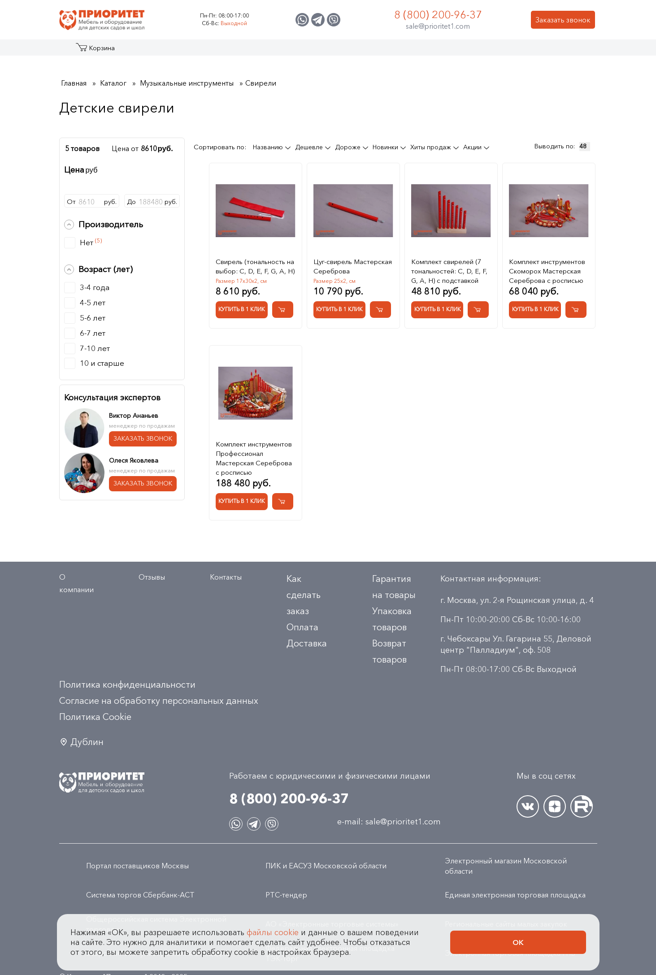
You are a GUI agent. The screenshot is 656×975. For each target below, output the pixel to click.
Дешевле (310, 147)
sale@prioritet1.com (438, 26)
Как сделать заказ (304, 594)
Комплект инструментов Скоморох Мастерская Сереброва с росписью (547, 271)
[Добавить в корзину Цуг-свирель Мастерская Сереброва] (380, 309)
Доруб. (152, 201)
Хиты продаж (431, 147)
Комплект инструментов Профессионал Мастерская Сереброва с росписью (254, 458)
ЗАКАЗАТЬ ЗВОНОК (142, 438)
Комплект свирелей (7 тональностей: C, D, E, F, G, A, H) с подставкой (449, 271)
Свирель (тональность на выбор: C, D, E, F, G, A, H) (255, 266)
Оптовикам (464, 51)
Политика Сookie (95, 716)
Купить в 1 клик (241, 309)
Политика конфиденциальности (127, 684)
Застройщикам (404, 51)
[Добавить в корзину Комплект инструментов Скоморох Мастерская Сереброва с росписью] (575, 309)
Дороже (348, 147)
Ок (518, 942)
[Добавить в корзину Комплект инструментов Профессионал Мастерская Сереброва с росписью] (282, 501)
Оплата (302, 627)
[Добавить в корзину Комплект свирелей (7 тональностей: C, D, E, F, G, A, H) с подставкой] (478, 309)
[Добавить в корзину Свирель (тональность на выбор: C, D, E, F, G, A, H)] (282, 309)
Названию (269, 147)
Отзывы (152, 576)
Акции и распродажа (141, 51)
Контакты (513, 51)
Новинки (386, 147)
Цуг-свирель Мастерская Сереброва (352, 266)
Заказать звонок (563, 19)
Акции (473, 147)
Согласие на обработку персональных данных (158, 700)
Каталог (93, 51)
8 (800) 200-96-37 (438, 14)
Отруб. (92, 201)
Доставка (307, 643)
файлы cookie (273, 932)
